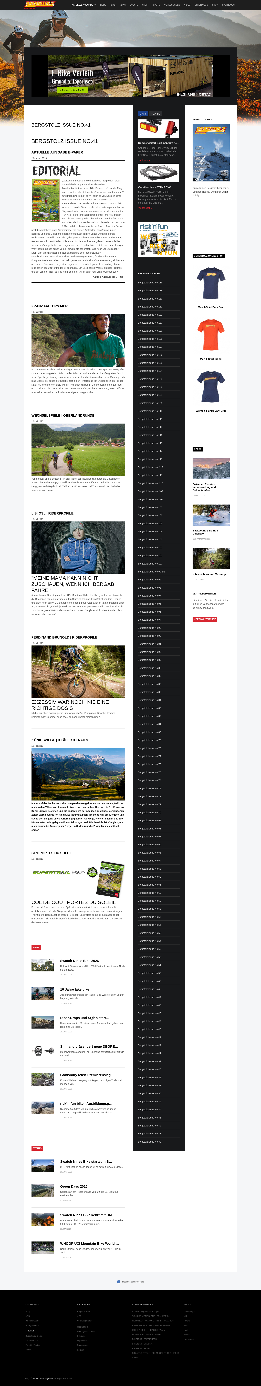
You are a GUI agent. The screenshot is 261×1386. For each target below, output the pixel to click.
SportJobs (228, 5)
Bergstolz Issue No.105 (150, 523)
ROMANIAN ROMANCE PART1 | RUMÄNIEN (153, 1321)
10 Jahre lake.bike (74, 989)
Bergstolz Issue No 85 (149, 692)
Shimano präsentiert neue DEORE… (89, 1046)
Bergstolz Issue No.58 (149, 908)
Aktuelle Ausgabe (82, 5)
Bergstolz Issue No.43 (149, 1029)
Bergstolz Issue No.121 (150, 395)
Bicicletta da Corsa (34, 1336)
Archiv (135, 1358)
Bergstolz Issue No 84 (149, 700)
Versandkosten (32, 1321)
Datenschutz (83, 1345)
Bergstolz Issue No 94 (149, 619)
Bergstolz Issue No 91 (149, 644)
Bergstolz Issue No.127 (150, 346)
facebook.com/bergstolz (133, 1282)
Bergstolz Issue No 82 (149, 716)
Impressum (82, 1340)
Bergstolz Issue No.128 (150, 338)
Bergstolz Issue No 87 (149, 676)
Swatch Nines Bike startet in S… (86, 1161)
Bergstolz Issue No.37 (149, 1085)
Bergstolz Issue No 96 (149, 603)
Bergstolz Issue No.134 (150, 290)
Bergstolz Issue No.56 (149, 924)
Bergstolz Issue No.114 (150, 451)
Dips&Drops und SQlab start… (84, 1018)
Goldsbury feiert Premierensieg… (87, 1075)
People (187, 1321)
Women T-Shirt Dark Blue (211, 410)
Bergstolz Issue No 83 (149, 708)
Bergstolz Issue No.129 (150, 330)
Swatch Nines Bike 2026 (79, 961)
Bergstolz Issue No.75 (149, 772)
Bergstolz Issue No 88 (149, 668)
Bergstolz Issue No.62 (149, 876)
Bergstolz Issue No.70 (149, 812)
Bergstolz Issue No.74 (149, 780)
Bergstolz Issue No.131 (150, 314)
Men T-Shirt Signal (211, 358)
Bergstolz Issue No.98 (149, 587)
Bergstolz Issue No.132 (150, 306)
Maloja (29, 1350)
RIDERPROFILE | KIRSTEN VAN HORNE (151, 1325)
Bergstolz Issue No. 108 (150, 499)
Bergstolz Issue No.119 (150, 411)
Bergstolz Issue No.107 (150, 507)
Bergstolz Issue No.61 (149, 884)
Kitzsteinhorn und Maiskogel (210, 574)
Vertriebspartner (84, 1321)
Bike (113, 5)
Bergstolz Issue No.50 (149, 973)
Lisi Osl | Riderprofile (53, 513)
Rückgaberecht (32, 1325)
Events (134, 5)
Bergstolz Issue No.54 (149, 941)
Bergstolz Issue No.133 (150, 298)
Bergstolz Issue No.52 (149, 957)
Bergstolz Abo (83, 1311)
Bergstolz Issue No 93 (149, 628)
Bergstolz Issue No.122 (150, 387)
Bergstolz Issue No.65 (149, 852)
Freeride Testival (33, 1345)
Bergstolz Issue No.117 (150, 427)
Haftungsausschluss (86, 1331)
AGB (28, 1316)
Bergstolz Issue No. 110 (150, 483)
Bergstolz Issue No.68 (149, 828)
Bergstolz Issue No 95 (149, 611)
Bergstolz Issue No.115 (150, 443)
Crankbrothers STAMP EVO (154, 187)
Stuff (145, 5)
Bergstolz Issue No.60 (149, 892)
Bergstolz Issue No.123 (150, 379)
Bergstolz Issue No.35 (149, 1101)
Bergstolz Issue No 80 (149, 732)
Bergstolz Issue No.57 (149, 917)
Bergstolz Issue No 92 (149, 635)
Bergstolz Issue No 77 (149, 756)
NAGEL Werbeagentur (43, 1378)
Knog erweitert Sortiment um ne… (158, 142)
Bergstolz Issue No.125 (150, 363)
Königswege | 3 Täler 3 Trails (60, 740)
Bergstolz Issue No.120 (150, 403)
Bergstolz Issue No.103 (150, 539)
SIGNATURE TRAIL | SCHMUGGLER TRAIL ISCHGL (156, 1353)
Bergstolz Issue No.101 (150, 555)
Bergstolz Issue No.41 (149, 1053)
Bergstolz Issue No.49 (149, 981)
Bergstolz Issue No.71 (149, 804)
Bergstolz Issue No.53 (149, 949)
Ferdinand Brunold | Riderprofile (64, 637)
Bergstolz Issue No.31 (149, 1133)
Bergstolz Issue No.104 (150, 531)
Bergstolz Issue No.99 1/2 (151, 571)
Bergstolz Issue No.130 (150, 322)
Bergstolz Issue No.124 (150, 370)
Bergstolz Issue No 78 (149, 748)
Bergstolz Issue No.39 (149, 1061)
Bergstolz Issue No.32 (149, 1125)
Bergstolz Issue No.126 (150, 355)
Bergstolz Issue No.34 (149, 1109)
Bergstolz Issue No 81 (149, 724)
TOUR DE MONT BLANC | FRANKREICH (151, 1316)
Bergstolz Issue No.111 (150, 475)
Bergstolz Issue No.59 (149, 900)
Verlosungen (172, 5)
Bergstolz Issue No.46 (149, 1005)
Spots (156, 5)
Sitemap (81, 1336)
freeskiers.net (32, 1340)
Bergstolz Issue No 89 (149, 660)
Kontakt (80, 1350)
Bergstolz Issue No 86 (149, 684)
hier (227, 191)
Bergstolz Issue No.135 (150, 282)
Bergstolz (40, 5)
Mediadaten (82, 1327)
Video (187, 5)
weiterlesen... (145, 160)
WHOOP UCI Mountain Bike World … (89, 1243)
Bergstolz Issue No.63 (149, 868)
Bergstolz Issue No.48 (149, 989)
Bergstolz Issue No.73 (149, 788)
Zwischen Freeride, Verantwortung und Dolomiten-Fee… (204, 487)
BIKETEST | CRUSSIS (142, 1344)
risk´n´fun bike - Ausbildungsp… (86, 1103)
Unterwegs (201, 5)
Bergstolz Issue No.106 (150, 515)
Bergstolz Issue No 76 (149, 764)
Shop (215, 5)
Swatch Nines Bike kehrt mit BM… (87, 1215)
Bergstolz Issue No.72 (149, 796)
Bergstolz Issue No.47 (149, 997)
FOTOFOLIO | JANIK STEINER (146, 1334)
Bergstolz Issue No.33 (149, 1117)
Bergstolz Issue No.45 (149, 1013)
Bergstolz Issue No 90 (149, 652)
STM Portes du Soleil (52, 853)
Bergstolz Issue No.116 (150, 435)
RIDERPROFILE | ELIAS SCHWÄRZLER (151, 1330)
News (123, 5)
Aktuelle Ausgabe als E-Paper (108, 276)
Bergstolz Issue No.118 (150, 419)
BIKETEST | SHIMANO (142, 1348)
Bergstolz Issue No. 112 (150, 467)
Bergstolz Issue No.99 (149, 579)
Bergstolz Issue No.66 (149, 844)
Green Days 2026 (74, 1186)
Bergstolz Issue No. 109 (150, 491)
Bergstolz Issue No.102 (150, 547)
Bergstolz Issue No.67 (149, 836)
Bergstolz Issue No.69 (149, 820)
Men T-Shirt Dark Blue (211, 307)
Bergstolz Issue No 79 (149, 740)
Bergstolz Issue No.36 (149, 1093)
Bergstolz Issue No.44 (149, 1021)
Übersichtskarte (205, 619)
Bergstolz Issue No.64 (149, 860)
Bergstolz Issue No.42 (149, 1037)
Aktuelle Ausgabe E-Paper (57, 152)
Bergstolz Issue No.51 (149, 965)
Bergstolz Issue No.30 (149, 1141)
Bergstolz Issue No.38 (149, 1077)
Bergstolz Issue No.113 (150, 459)
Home (103, 5)
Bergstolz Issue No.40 (149, 1069)
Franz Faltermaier (50, 306)
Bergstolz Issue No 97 (149, 595)
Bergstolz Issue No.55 (149, 933)
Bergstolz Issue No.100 (150, 563)
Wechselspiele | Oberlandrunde (63, 415)
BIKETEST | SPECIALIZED (144, 1339)
